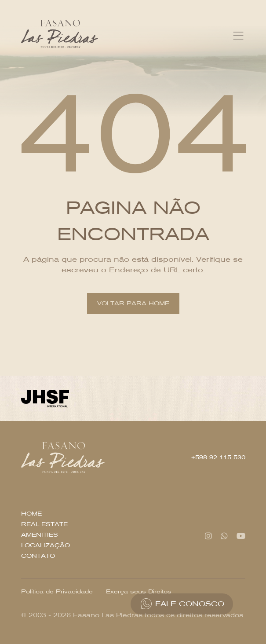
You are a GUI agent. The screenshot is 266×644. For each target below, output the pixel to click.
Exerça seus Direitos (138, 591)
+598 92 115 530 (218, 457)
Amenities (39, 534)
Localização (45, 545)
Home (31, 513)
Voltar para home (133, 303)
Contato (38, 556)
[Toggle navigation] (238, 35)
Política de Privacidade (57, 591)
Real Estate (44, 524)
